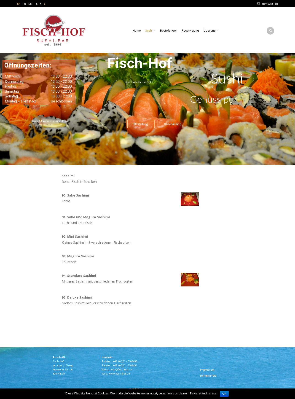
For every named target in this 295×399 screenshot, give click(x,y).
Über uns (209, 30)
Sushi (149, 30)
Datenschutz (208, 375)
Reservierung (190, 30)
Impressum (207, 370)
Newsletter (270, 3)
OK (224, 393)
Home (137, 30)
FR (24, 3)
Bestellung (141, 124)
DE (30, 3)
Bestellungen (168, 30)
